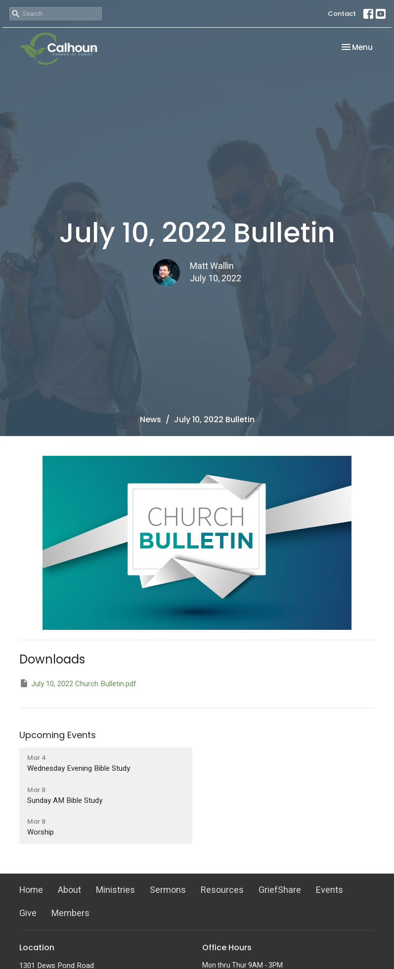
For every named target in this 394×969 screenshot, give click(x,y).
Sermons (168, 890)
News (150, 419)
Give (28, 913)
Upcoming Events (57, 735)
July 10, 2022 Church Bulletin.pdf (77, 683)
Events (329, 890)
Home (31, 890)
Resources (222, 890)
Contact (342, 13)
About (69, 890)
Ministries (115, 890)
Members (70, 913)
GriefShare (280, 890)
